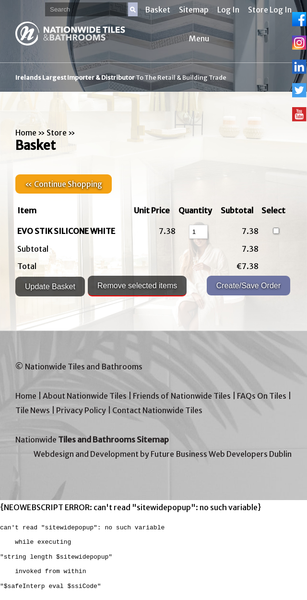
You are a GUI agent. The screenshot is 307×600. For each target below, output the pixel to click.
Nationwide (92, 439)
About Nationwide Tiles (85, 396)
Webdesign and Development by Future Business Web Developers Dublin (163, 454)
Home (25, 132)
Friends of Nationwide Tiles (182, 396)
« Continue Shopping (63, 184)
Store (57, 132)
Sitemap (194, 9)
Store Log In (270, 9)
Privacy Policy (81, 410)
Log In (228, 9)
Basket (157, 9)
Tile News (32, 410)
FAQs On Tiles (261, 396)
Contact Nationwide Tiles (157, 410)
